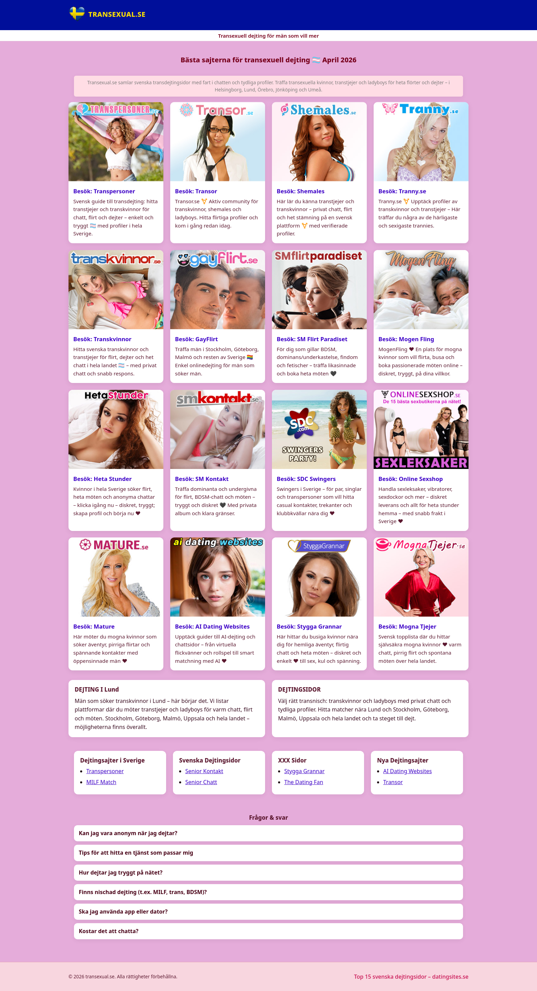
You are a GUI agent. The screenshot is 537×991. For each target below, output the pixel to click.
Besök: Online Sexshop (410, 479)
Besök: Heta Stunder (102, 479)
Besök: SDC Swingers (306, 479)
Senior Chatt (201, 782)
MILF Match (101, 782)
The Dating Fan (303, 782)
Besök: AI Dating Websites (212, 626)
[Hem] (107, 14)
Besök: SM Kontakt (202, 479)
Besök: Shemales (301, 191)
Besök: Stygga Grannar (309, 626)
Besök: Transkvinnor (102, 339)
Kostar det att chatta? (108, 931)
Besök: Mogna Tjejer (407, 626)
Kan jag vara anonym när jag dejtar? (128, 833)
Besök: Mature (94, 626)
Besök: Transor (196, 191)
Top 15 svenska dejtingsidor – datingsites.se (411, 976)
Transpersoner (105, 771)
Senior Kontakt (204, 771)
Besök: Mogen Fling (406, 339)
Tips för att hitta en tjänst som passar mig (136, 852)
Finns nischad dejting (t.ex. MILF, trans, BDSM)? (143, 892)
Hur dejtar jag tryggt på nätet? (120, 872)
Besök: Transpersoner (104, 191)
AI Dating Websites (407, 771)
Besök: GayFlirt (196, 339)
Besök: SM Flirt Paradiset (312, 339)
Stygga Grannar (304, 771)
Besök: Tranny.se (402, 191)
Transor (393, 782)
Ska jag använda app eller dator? (123, 911)
